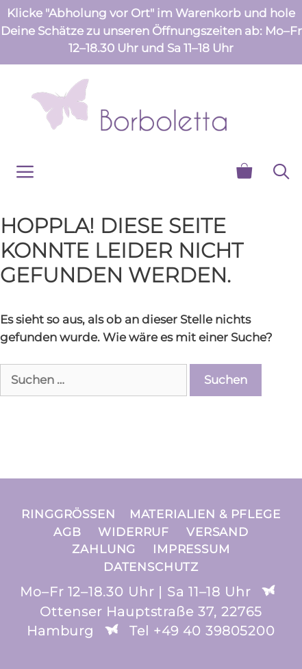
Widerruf (133, 532)
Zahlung (104, 549)
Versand (217, 532)
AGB (67, 532)
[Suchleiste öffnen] (281, 172)
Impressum (191, 549)
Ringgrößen (68, 514)
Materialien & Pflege (205, 514)
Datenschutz (151, 567)
